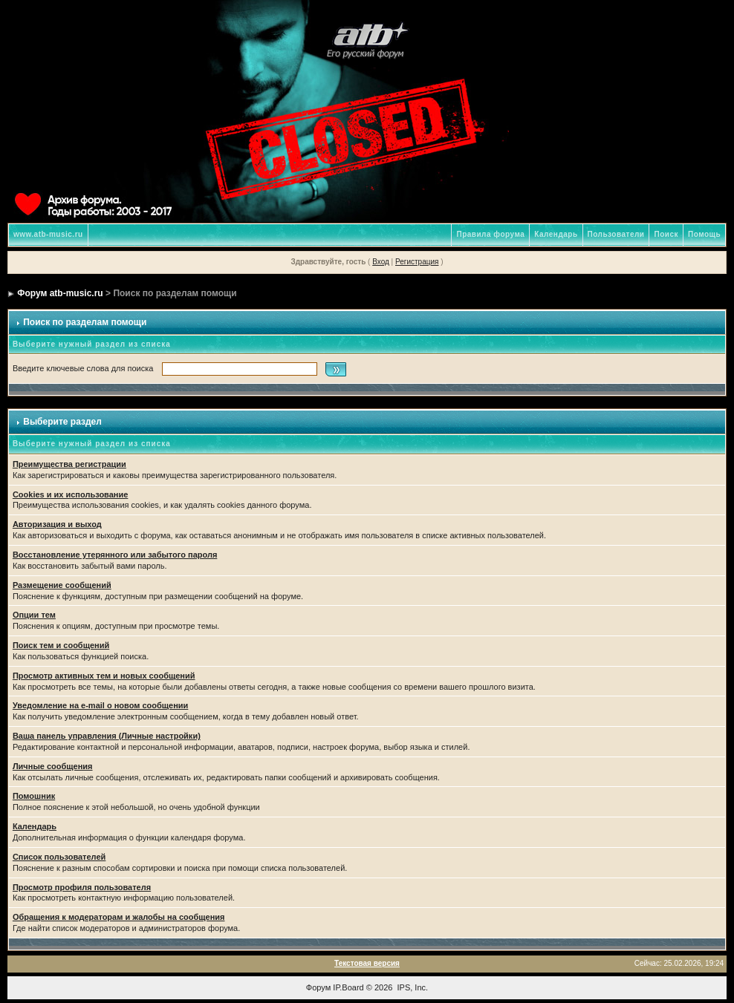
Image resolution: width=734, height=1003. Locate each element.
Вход (380, 262)
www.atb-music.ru (48, 234)
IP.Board (348, 987)
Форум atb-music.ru (60, 293)
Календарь (555, 234)
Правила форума (490, 234)
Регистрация (416, 262)
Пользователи (616, 234)
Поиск (666, 234)
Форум (318, 987)
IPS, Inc (411, 987)
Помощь (704, 234)
